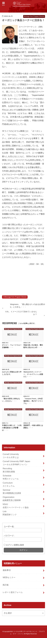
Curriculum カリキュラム (9, 484)
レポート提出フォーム (13, 592)
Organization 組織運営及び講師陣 (12, 498)
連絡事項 (7, 570)
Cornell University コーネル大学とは (11, 455)
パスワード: (9, 535)
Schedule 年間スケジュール (11, 477)
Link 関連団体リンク (10, 513)
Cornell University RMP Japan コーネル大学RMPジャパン (16, 463)
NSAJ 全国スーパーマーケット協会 (16, 505)
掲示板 (6, 585)
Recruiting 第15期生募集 (9, 470)
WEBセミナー (9, 577)
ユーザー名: (9, 526)
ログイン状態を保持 (15, 545)
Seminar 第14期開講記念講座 (12, 491)
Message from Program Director (16, 297)
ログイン (24, 550)
